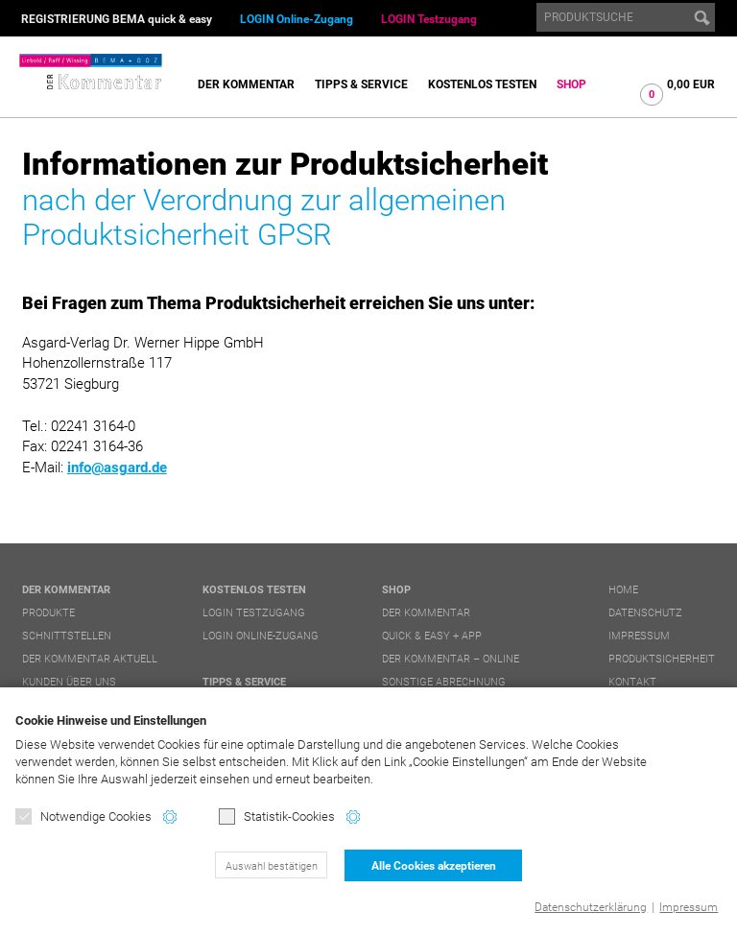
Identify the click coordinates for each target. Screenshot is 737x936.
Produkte (48, 613)
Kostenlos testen (482, 84)
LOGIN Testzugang (429, 19)
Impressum (688, 907)
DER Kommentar (246, 84)
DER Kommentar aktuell (89, 659)
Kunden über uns (69, 682)
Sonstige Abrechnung (444, 682)
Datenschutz (645, 613)
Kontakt (632, 682)
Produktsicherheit (661, 659)
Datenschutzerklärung (591, 907)
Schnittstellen (66, 636)
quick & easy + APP (432, 636)
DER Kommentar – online (450, 659)
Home (623, 590)
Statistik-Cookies (277, 816)
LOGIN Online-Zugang (296, 19)
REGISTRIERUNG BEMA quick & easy (116, 19)
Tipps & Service (361, 84)
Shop (571, 84)
